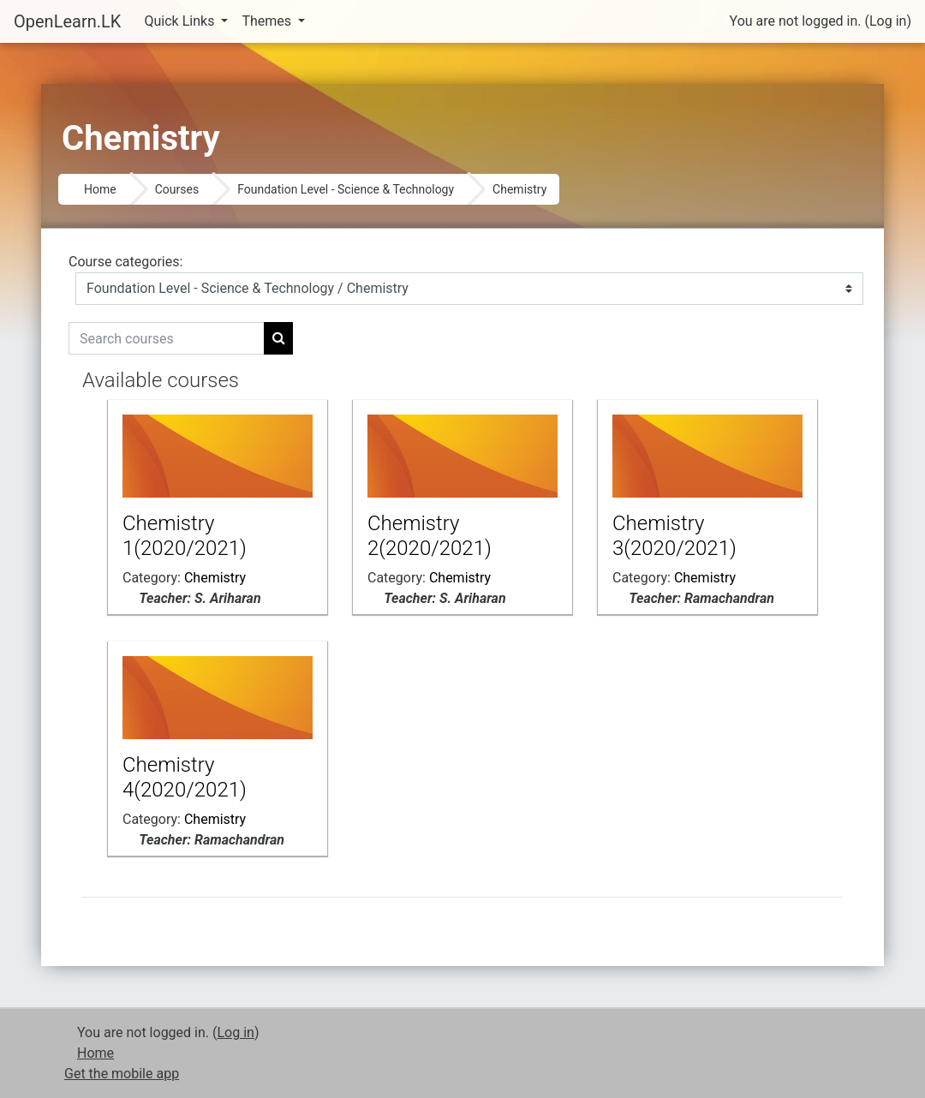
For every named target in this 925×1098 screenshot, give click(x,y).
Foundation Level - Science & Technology (345, 189)
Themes (268, 21)
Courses (177, 189)
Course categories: (125, 262)
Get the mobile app (121, 1073)
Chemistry (519, 189)
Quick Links (181, 21)
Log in (887, 21)
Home (100, 189)
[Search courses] (167, 338)
